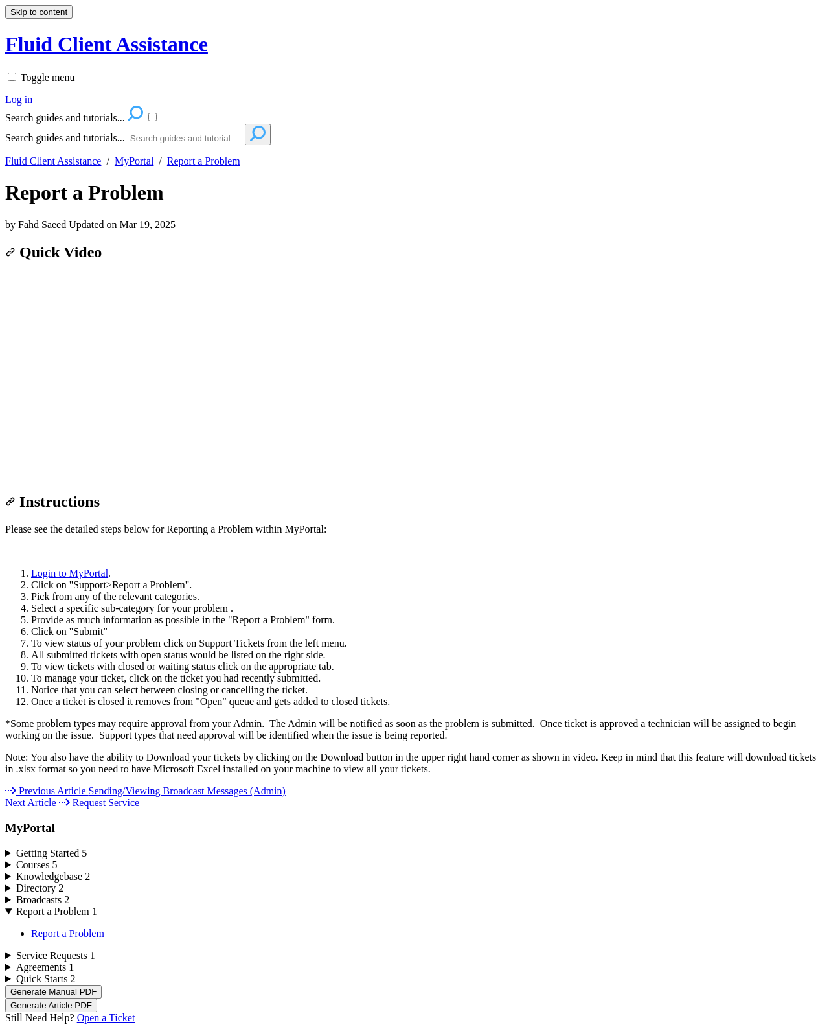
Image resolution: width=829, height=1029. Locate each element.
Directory (39, 888)
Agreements (45, 967)
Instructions (52, 501)
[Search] (185, 138)
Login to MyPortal (69, 573)
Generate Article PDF (51, 1005)
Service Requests (55, 955)
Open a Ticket (106, 1017)
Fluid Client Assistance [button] (106, 44)
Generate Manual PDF (53, 992)
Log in (18, 99)
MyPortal (134, 161)
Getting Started (51, 853)
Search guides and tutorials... (65, 137)
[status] (414, 729)
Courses (37, 864)
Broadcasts (42, 899)
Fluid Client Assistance (53, 161)
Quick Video (53, 252)
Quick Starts (46, 978)
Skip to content (38, 12)
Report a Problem (203, 161)
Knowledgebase (53, 876)
